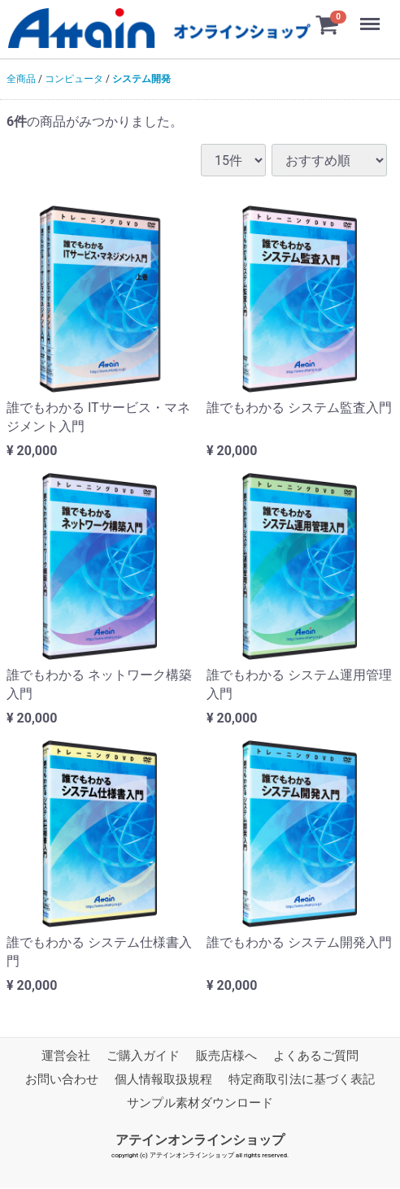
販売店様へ (226, 1055)
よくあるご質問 (316, 1055)
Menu (371, 16)
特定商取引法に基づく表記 (301, 1079)
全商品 (21, 79)
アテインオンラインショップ (200, 1140)
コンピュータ (74, 79)
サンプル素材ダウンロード (200, 1103)
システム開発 (141, 79)
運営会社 (65, 1055)
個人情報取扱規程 (163, 1079)
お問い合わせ (61, 1079)
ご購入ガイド (143, 1055)
